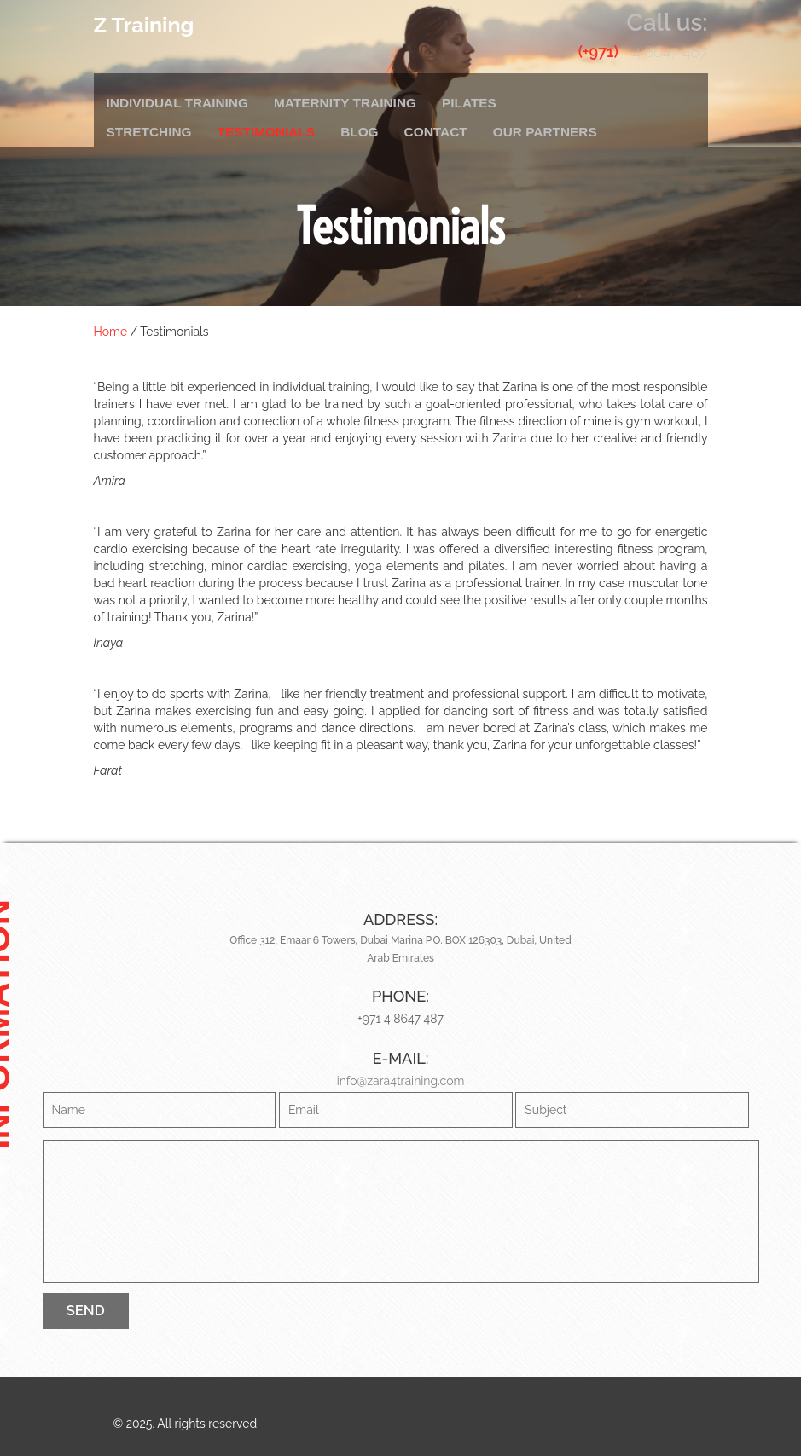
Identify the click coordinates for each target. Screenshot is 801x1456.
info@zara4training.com (401, 1081)
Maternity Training (345, 102)
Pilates (469, 102)
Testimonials (267, 131)
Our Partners (545, 131)
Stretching (149, 131)
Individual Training (177, 102)
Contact (435, 131)
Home (111, 331)
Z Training (144, 25)
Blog (359, 131)
